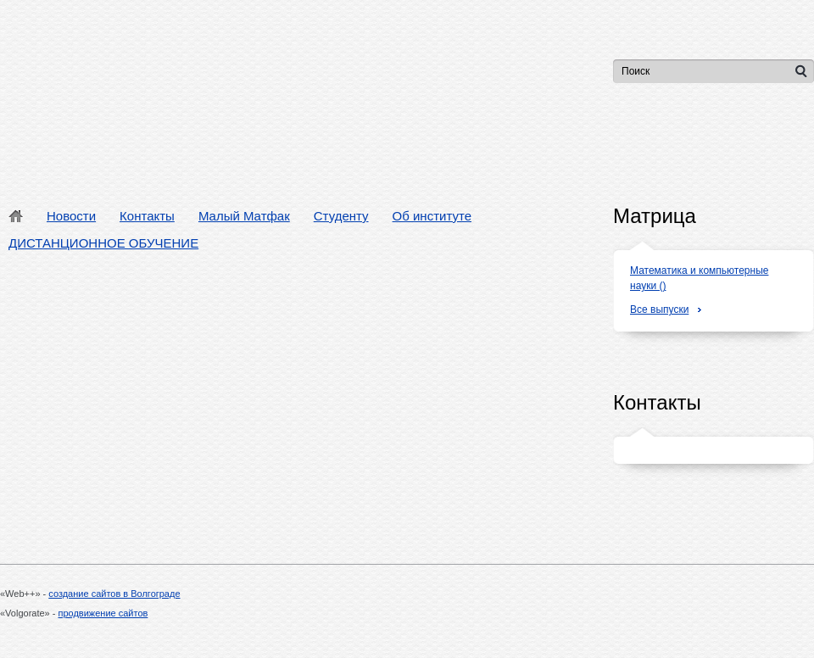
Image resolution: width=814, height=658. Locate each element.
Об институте (432, 216)
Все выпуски (659, 309)
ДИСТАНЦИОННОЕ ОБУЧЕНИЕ (103, 243)
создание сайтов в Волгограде (114, 593)
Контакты (147, 216)
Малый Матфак (244, 216)
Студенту (341, 216)
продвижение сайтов (103, 613)
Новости (71, 216)
